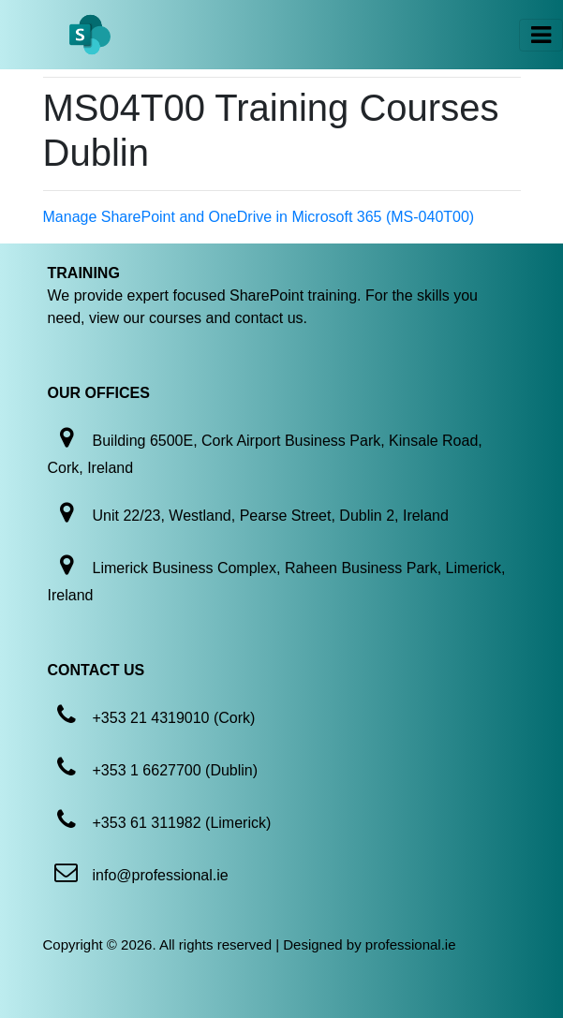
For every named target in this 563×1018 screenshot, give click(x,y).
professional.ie (410, 944)
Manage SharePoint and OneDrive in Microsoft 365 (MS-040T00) (259, 217)
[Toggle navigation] (541, 35)
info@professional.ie (161, 875)
